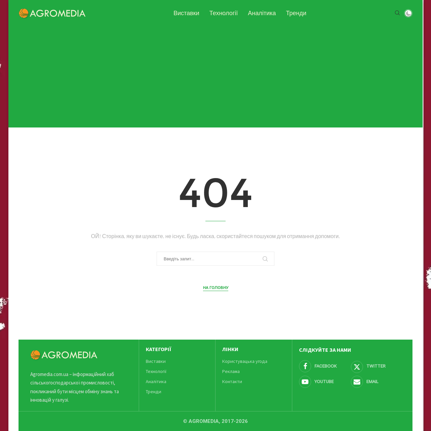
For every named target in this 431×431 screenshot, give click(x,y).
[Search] (397, 13)
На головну (215, 287)
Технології (223, 13)
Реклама (231, 371)
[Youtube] (324, 382)
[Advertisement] (215, 73)
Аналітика (262, 13)
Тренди (296, 13)
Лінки (230, 349)
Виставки (186, 13)
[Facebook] (324, 366)
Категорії (158, 349)
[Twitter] (376, 366)
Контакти (232, 381)
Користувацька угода (244, 361)
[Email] (376, 382)
